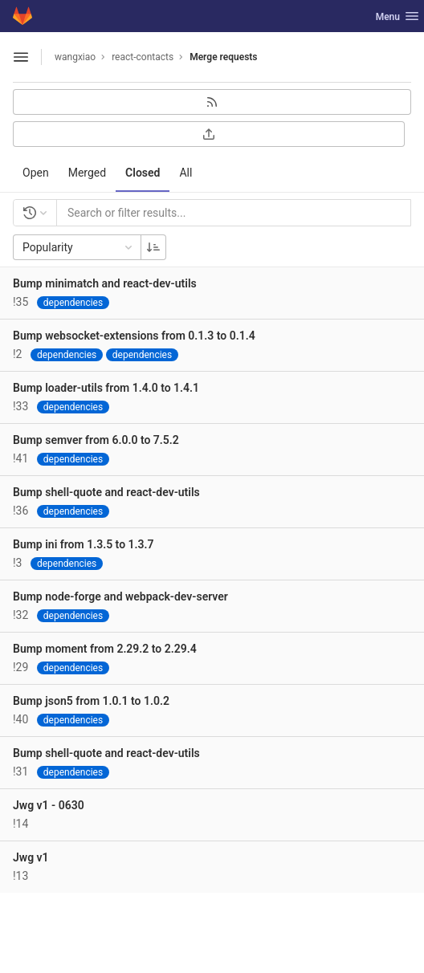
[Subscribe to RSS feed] (212, 102)
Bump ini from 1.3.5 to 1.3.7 (83, 544)
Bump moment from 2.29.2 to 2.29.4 (105, 648)
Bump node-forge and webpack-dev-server (120, 596)
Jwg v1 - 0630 (48, 805)
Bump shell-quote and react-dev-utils (106, 492)
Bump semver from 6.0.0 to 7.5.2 (96, 440)
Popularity (78, 247)
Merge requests (223, 57)
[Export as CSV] (209, 134)
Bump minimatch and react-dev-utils (105, 283)
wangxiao (75, 57)
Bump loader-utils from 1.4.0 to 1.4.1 (106, 387)
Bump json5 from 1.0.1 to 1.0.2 (91, 700)
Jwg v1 (31, 857)
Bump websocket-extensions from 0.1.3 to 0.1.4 (134, 335)
